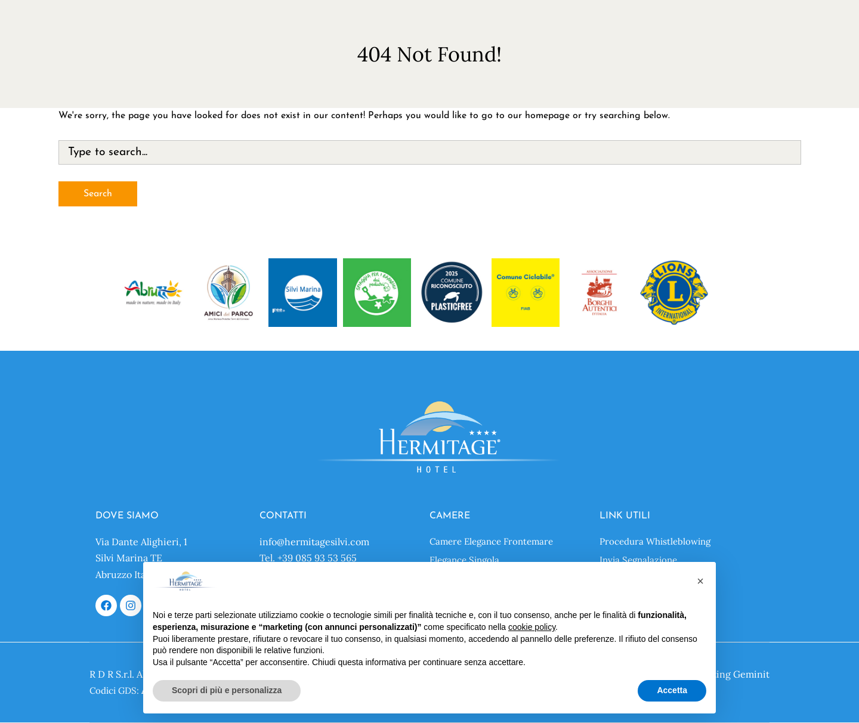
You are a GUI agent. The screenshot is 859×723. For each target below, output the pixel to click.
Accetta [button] (672, 690)
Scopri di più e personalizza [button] (227, 690)
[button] (700, 581)
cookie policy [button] (531, 627)
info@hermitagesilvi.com (314, 542)
